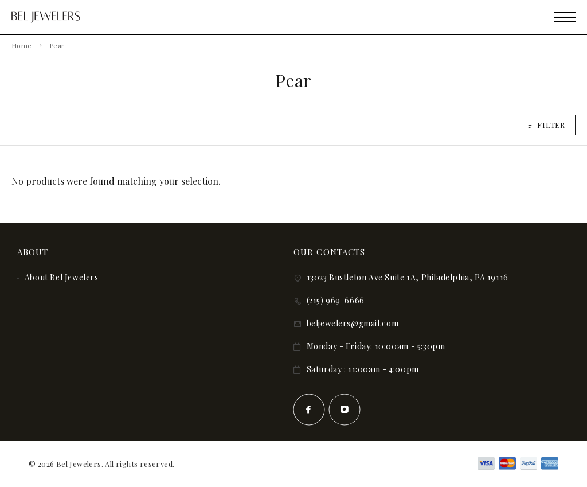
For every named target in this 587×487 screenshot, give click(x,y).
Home (21, 45)
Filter (546, 125)
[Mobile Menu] (564, 17)
